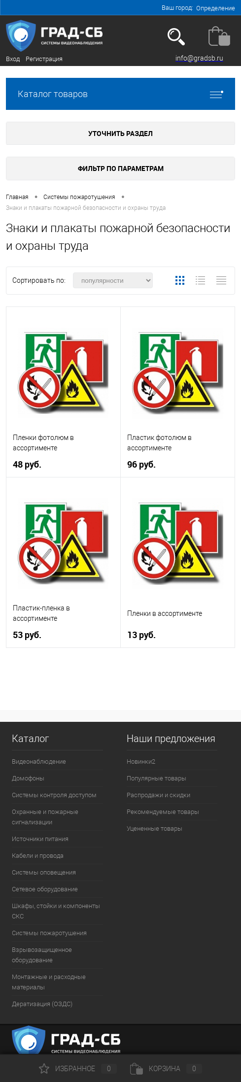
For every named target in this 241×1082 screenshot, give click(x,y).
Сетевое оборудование (45, 889)
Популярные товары (156, 778)
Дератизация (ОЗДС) (42, 1004)
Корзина (166, 1069)
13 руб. (141, 635)
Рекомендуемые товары (163, 811)
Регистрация (44, 59)
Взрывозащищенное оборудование (42, 955)
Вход (13, 59)
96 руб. (141, 464)
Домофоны (28, 778)
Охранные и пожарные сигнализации (45, 817)
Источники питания (40, 839)
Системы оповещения (44, 872)
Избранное (78, 1069)
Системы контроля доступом (54, 795)
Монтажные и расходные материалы (49, 982)
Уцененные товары (154, 828)
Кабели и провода (38, 855)
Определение (215, 8)
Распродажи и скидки (158, 795)
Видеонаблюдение (39, 761)
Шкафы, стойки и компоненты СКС (56, 911)
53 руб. (27, 635)
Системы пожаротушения (49, 933)
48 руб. (27, 464)
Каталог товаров (120, 94)
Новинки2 (141, 761)
